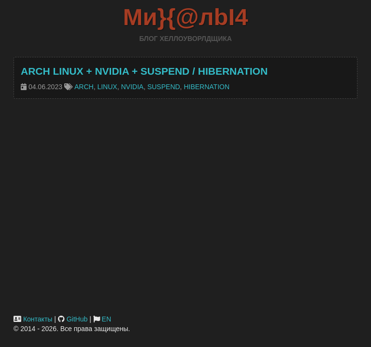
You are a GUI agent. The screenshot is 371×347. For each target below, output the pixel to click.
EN (106, 319)
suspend (163, 87)
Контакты (37, 319)
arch (84, 87)
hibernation (206, 87)
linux (107, 87)
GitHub (77, 319)
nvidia (132, 87)
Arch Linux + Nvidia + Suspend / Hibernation (144, 71)
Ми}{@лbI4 (185, 17)
